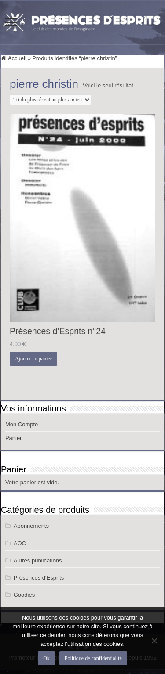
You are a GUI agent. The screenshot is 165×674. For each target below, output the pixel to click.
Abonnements (31, 526)
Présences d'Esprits (39, 577)
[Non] (154, 640)
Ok (46, 658)
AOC (20, 543)
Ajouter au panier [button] (33, 359)
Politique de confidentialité (93, 658)
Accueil (17, 58)
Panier (13, 438)
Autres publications (38, 560)
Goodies (24, 594)
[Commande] (50, 99)
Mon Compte (21, 424)
